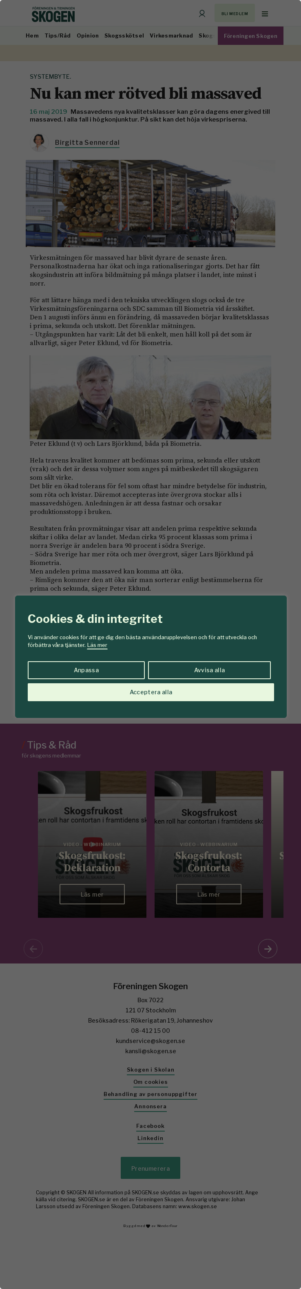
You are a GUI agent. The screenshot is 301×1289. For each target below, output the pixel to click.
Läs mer (97, 645)
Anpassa (86, 670)
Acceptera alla (151, 692)
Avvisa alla (209, 670)
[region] (150, 644)
